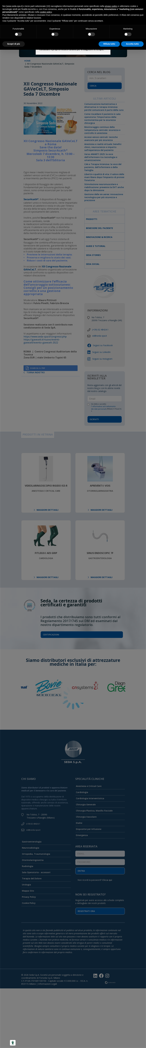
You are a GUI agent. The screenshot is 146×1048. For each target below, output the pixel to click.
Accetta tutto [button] (132, 44)
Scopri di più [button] (13, 44)
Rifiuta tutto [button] (109, 44)
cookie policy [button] (46, 12)
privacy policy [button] (111, 6)
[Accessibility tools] (13, 1043)
